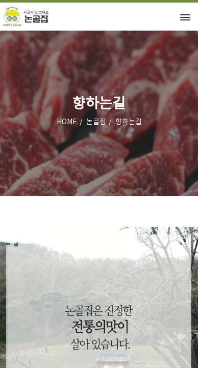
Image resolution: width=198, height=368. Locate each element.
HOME (67, 122)
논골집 (96, 122)
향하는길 (128, 122)
